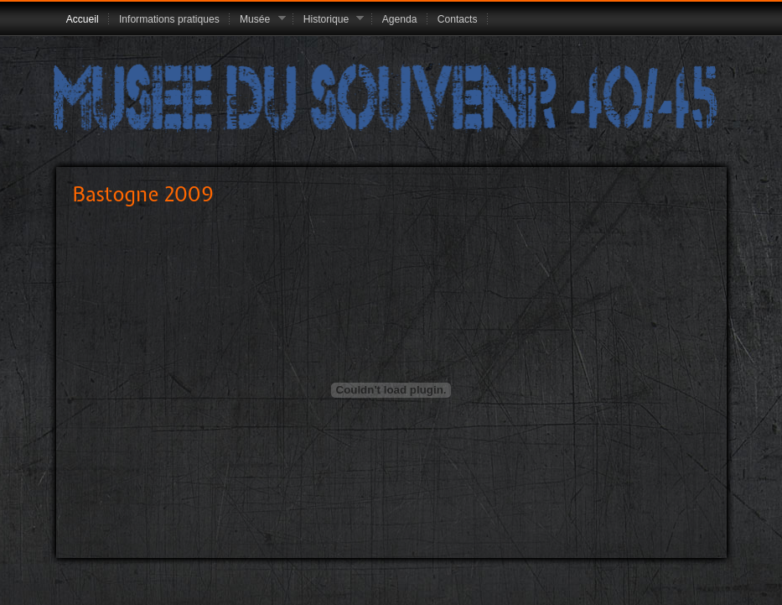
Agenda (399, 19)
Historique (329, 20)
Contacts (458, 19)
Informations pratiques (169, 19)
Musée (258, 20)
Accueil (82, 19)
